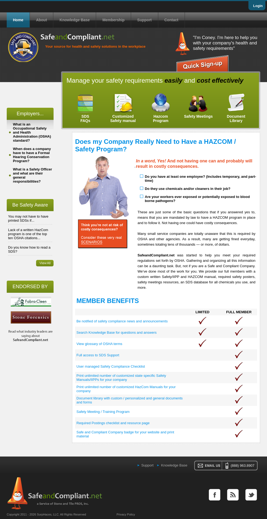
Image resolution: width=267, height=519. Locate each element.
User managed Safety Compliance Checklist (110, 366)
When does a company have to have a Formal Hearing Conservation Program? (32, 155)
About (41, 20)
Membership (113, 20)
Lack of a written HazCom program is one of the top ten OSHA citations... (28, 234)
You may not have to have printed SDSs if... (28, 218)
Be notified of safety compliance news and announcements (122, 321)
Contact (171, 20)
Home (18, 20)
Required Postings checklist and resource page (113, 423)
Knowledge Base (74, 20)
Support (144, 20)
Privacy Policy (126, 514)
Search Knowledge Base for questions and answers (116, 332)
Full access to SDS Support (97, 355)
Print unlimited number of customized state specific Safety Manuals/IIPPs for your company (121, 378)
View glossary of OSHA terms (99, 344)
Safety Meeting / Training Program (102, 412)
